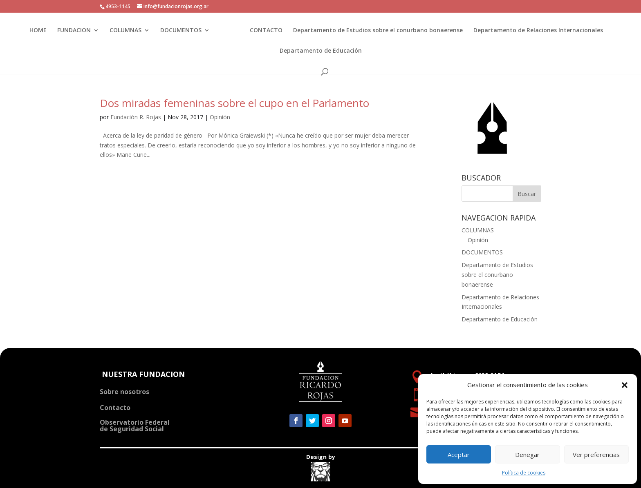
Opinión (220, 117)
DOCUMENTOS (183, 30)
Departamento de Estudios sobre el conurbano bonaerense (375, 30)
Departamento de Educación (321, 51)
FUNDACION (76, 30)
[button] (625, 385)
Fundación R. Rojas (135, 117)
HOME (40, 30)
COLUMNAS (127, 30)
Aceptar (459, 454)
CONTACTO (263, 30)
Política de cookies (523, 472)
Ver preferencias (596, 454)
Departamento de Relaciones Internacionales (536, 30)
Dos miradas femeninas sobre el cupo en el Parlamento (234, 103)
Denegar (527, 454)
